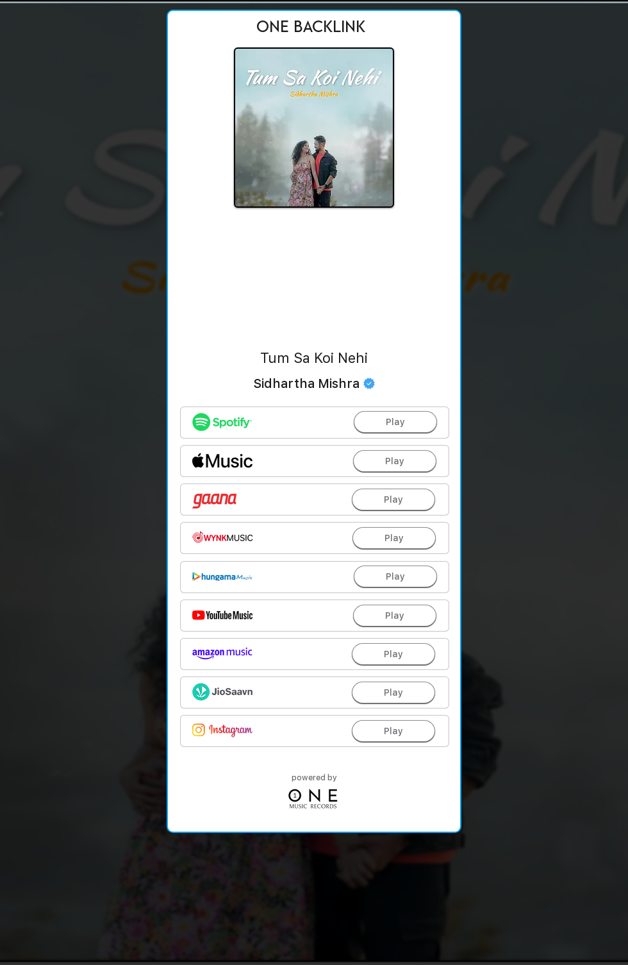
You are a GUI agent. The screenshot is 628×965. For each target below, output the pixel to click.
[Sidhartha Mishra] (314, 383)
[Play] (395, 422)
